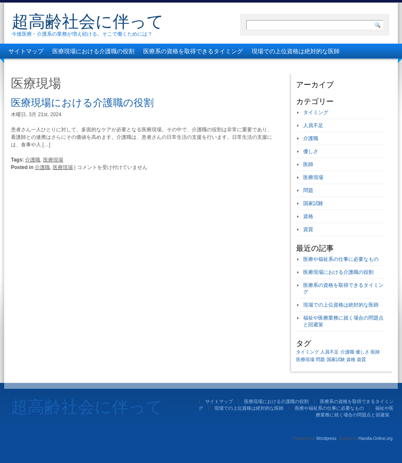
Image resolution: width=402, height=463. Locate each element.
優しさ (310, 151)
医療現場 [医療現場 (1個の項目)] (305, 359)
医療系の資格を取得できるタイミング (193, 51)
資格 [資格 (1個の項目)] (351, 359)
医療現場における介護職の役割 (93, 51)
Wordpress (326, 438)
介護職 (32, 160)
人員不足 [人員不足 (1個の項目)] (329, 351)
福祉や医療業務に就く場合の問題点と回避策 (163, 66)
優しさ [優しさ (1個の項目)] (362, 351)
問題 (308, 190)
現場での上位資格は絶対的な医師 (296, 51)
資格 (308, 216)
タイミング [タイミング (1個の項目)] (307, 351)
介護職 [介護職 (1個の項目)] (347, 351)
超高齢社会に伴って (88, 21)
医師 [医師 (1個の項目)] (375, 351)
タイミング (315, 112)
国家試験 (313, 203)
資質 (308, 229)
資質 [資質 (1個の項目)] (361, 359)
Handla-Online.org (375, 438)
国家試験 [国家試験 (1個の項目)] (336, 359)
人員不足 (313, 125)
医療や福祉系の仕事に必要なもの (52, 66)
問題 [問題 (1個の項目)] (320, 359)
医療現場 (53, 160)
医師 (308, 164)
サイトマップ (26, 51)
